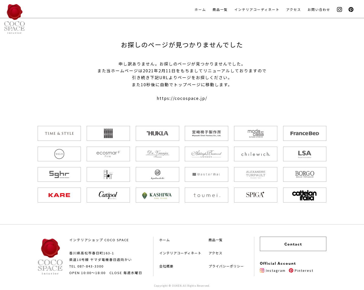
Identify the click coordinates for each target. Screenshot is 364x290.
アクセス (293, 9)
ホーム (200, 9)
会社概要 (166, 266)
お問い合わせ (319, 9)
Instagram (272, 270)
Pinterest (301, 270)
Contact (293, 244)
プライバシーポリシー (226, 266)
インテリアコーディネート (257, 9)
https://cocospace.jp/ (182, 98)
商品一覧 (220, 9)
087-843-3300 (90, 266)
